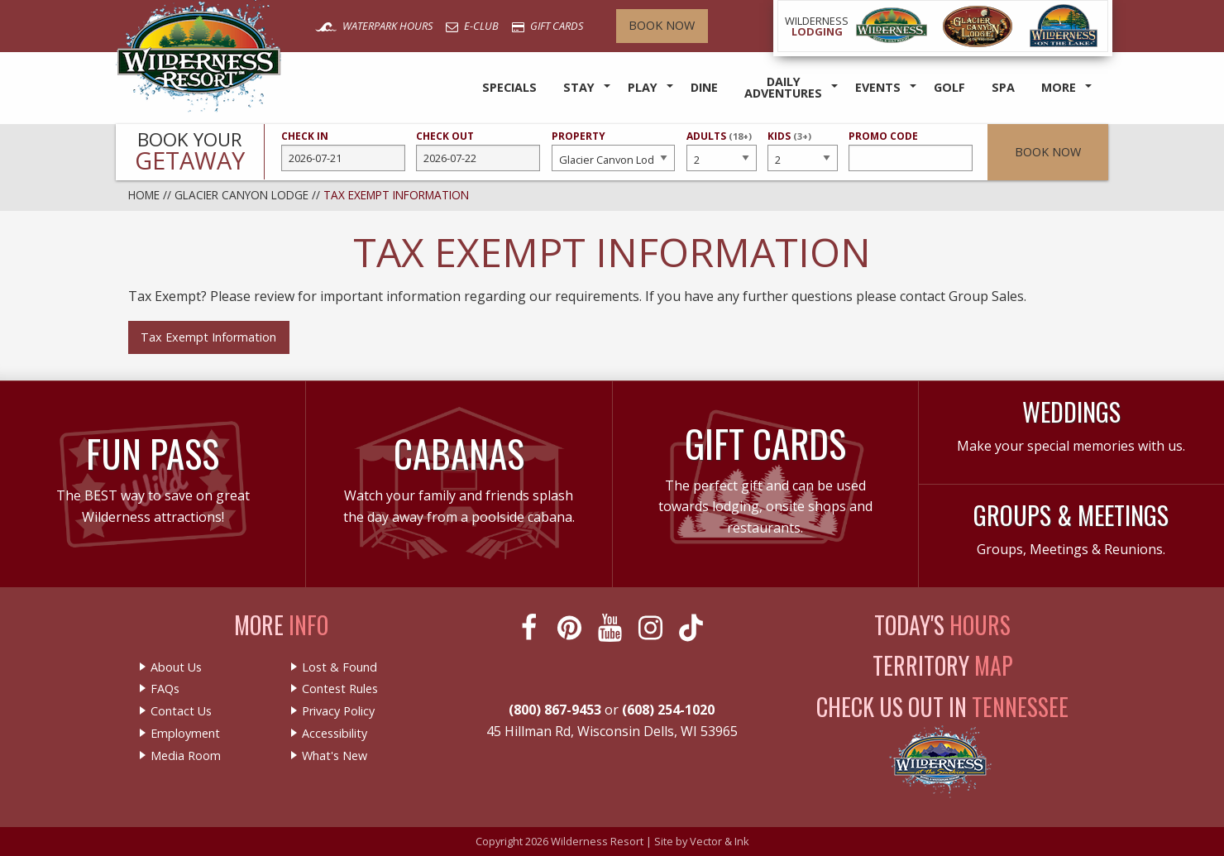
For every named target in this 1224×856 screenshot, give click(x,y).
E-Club (472, 25)
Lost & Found (339, 667)
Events (878, 87)
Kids (802, 149)
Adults (721, 149)
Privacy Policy (338, 711)
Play (642, 87)
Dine (704, 87)
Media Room (186, 755)
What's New (334, 755)
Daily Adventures (783, 87)
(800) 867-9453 (555, 710)
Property (614, 150)
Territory (943, 665)
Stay (579, 87)
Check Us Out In (942, 707)
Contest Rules (340, 688)
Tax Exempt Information (208, 337)
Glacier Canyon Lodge (241, 195)
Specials (509, 87)
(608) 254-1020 (668, 710)
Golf (949, 87)
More (1058, 87)
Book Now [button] (1048, 152)
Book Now (662, 25)
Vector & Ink (719, 841)
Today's (942, 625)
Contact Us (181, 711)
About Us (176, 667)
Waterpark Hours (374, 25)
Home (144, 195)
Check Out (478, 150)
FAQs (165, 688)
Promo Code (911, 150)
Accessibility (334, 733)
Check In (343, 150)
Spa (1003, 87)
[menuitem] (509, 88)
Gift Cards (547, 25)
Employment (185, 733)
